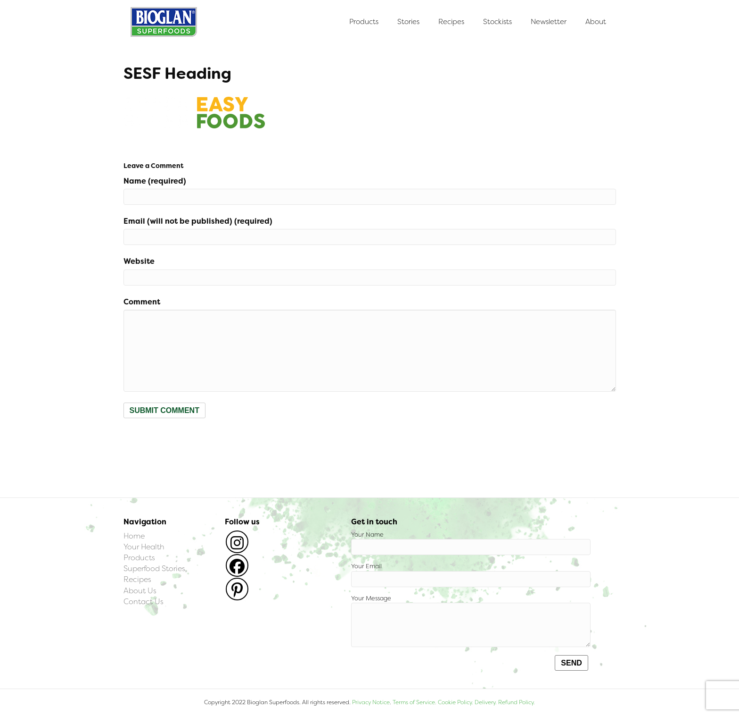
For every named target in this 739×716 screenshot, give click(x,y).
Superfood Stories (154, 568)
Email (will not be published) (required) (197, 221)
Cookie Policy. (455, 702)
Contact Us (143, 601)
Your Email (471, 574)
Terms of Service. (414, 702)
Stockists (497, 21)
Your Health (143, 547)
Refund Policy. (516, 702)
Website (139, 261)
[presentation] (195, 441)
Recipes (451, 21)
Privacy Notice (371, 702)
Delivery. (486, 702)
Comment (141, 302)
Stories (408, 21)
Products (363, 21)
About (595, 21)
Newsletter (549, 21)
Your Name (471, 543)
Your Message (471, 621)
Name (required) (154, 181)
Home (134, 536)
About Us (139, 591)
